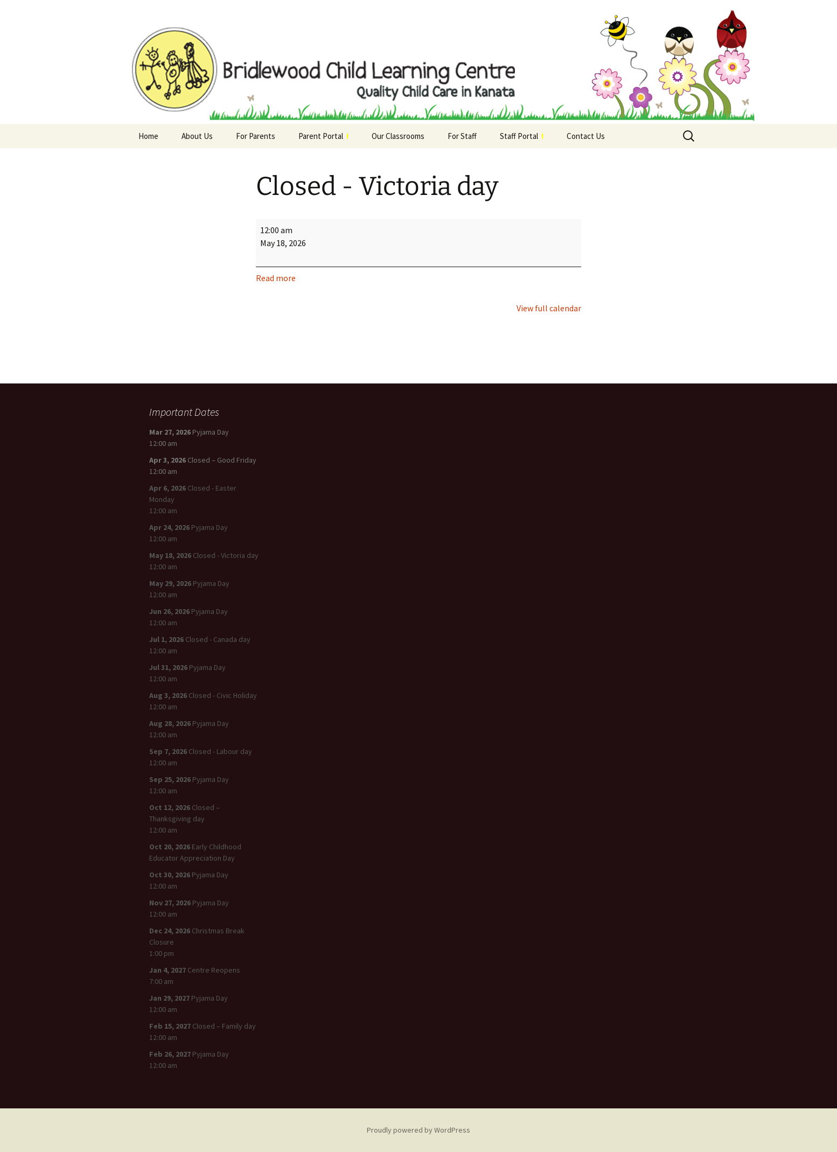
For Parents (255, 136)
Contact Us (586, 136)
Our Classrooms (398, 136)
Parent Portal (323, 136)
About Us (197, 136)
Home (148, 136)
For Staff (462, 136)
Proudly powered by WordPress (418, 1130)
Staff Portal (521, 136)
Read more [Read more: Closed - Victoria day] (276, 278)
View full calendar (549, 308)
